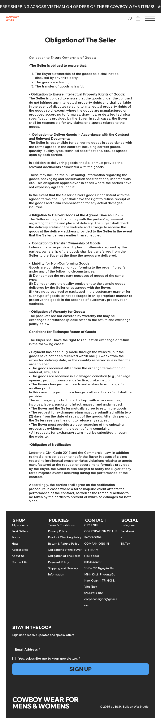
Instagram (128, 525)
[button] (138, 18)
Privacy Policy (57, 531)
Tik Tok (125, 543)
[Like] (129, 19)
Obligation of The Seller (64, 556)
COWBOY (12, 16)
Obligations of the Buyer (65, 550)
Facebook (127, 531)
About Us (18, 556)
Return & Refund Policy (63, 543)
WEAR (10, 20)
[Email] (79, 649)
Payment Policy (58, 562)
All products (20, 525)
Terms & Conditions (61, 525)
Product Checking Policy (65, 537)
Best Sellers (20, 531)
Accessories (20, 550)
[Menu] (150, 18)
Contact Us (19, 562)
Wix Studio (141, 706)
